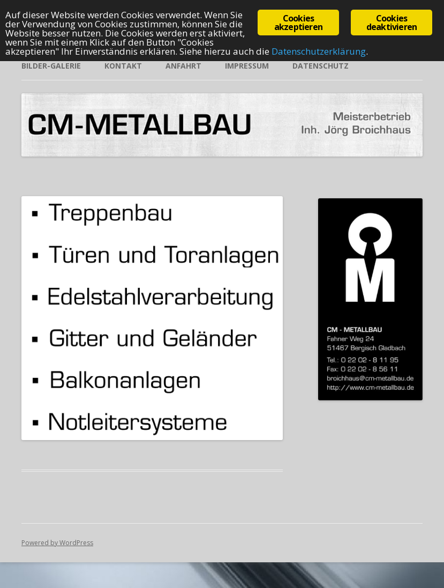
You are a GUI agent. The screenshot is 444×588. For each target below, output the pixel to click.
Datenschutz (320, 66)
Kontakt (123, 66)
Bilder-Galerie (51, 66)
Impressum (247, 66)
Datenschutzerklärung (319, 51)
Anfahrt (183, 66)
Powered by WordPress (57, 542)
